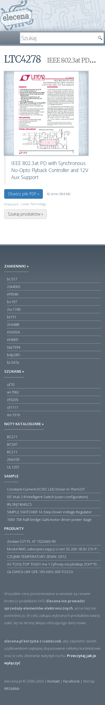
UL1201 (13, 467)
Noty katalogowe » (24, 423)
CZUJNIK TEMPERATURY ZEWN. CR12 (36, 556)
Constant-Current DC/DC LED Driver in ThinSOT (46, 489)
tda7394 (13, 347)
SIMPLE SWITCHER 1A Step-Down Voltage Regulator (49, 511)
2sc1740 (13, 309)
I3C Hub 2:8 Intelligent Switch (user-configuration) (47, 496)
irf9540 (12, 294)
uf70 (10, 384)
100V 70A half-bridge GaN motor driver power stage (49, 519)
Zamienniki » (16, 266)
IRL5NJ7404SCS (19, 504)
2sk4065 (13, 286)
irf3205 (12, 399)
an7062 (13, 392)
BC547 (12, 444)
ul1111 (12, 407)
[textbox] (57, 38)
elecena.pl (17, 15)
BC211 (12, 436)
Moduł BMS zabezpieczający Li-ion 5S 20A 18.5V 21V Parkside (54, 548)
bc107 (12, 301)
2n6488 (13, 324)
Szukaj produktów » (25, 214)
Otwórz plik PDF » (23, 193)
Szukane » (14, 371)
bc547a (13, 362)
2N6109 (13, 459)
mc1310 (13, 414)
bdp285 (13, 354)
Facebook (71, 681)
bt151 (11, 316)
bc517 (12, 278)
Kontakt (53, 681)
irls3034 (13, 332)
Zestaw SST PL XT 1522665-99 (31, 541)
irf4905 (12, 339)
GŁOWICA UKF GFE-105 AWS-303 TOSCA (40, 571)
